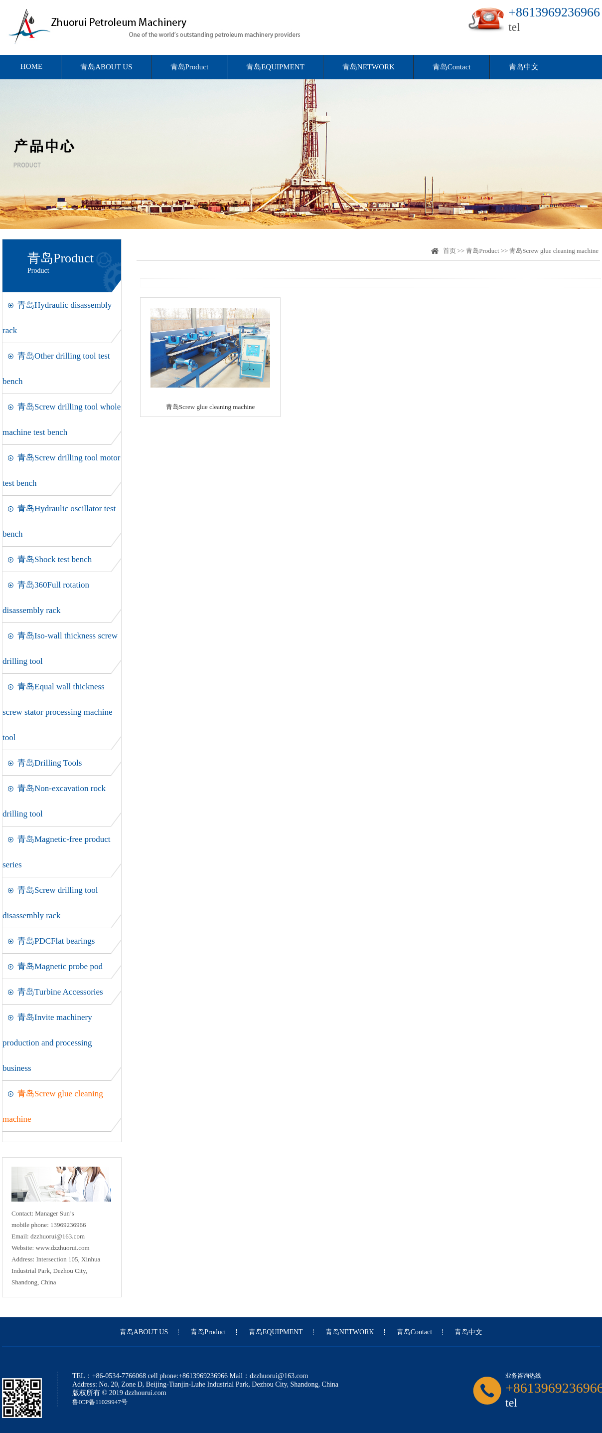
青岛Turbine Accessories (60, 992)
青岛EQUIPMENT (275, 67)
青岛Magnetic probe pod (60, 966)
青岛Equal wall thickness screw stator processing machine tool (57, 712)
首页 (449, 250)
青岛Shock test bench (54, 559)
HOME (31, 66)
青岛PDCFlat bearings (56, 941)
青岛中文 (524, 67)
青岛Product (189, 67)
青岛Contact (452, 67)
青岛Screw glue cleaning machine (554, 250)
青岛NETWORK (368, 67)
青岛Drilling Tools (49, 763)
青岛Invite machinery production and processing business (47, 1043)
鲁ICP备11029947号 (100, 1402)
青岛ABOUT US (106, 67)
